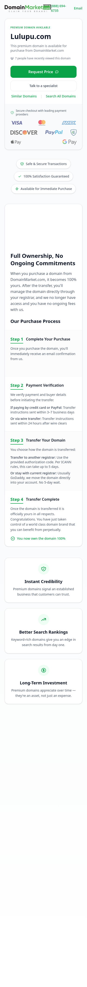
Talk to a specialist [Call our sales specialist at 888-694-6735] (43, 86)
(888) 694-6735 (58, 8)
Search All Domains (61, 96)
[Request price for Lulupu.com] (43, 72)
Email (78, 8)
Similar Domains (24, 96)
